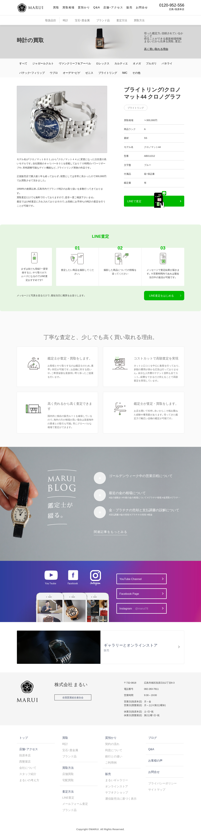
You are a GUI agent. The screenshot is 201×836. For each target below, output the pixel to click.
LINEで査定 (134, 201)
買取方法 (139, 20)
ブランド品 (103, 20)
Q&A (96, 7)
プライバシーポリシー (162, 783)
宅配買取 (68, 780)
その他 (136, 73)
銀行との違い (113, 756)
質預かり (84, 7)
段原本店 (25, 755)
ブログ (152, 738)
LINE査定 (68, 797)
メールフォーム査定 (75, 804)
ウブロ (54, 73)
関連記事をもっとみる (110, 531)
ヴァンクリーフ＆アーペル (75, 63)
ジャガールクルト (43, 63)
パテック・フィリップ (32, 73)
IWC (124, 73)
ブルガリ (151, 63)
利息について (113, 750)
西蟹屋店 (25, 761)
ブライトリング (107, 73)
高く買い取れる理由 (156, 49)
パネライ (167, 63)
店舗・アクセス (113, 7)
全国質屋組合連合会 (72, 697)
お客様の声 (155, 760)
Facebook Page (129, 594)
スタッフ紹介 (27, 774)
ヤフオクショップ (116, 792)
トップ (23, 738)
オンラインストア (116, 786)
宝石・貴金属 (82, 20)
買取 (56, 7)
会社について (27, 768)
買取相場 (68, 7)
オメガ (137, 63)
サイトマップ (156, 789)
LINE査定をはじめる (161, 295)
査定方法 (121, 20)
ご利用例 (111, 762)
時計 (65, 20)
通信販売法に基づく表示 (121, 798)
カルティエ (121, 63)
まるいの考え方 (29, 780)
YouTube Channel (130, 579)
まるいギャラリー (116, 780)
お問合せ (142, 7)
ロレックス (102, 63)
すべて (23, 63)
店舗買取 (68, 774)
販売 (129, 7)
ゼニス (89, 73)
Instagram (133, 608)
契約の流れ (112, 744)
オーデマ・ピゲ (71, 73)
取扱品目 (50, 20)
